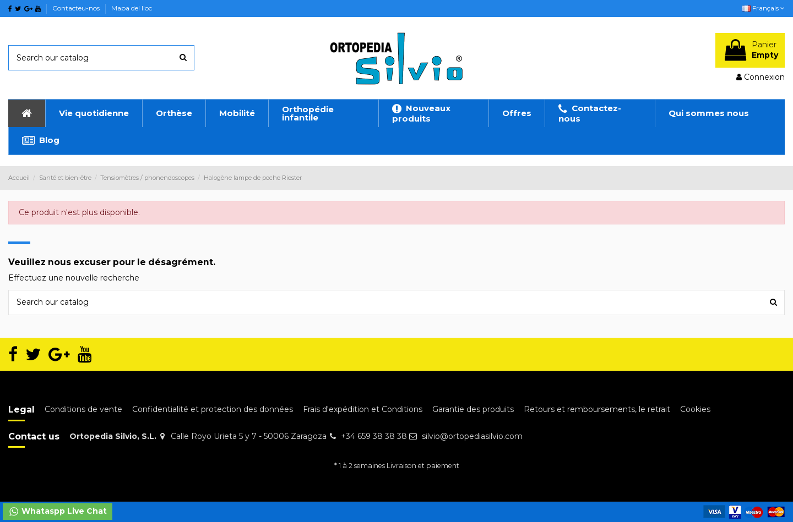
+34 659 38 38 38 (374, 436)
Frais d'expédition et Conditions (362, 409)
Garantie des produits (473, 409)
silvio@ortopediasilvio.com (472, 436)
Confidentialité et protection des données (212, 409)
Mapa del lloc (131, 8)
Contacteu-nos (76, 8)
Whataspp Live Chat (57, 511)
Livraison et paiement (423, 465)
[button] (93, 113)
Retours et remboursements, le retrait (597, 409)
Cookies (695, 409)
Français (763, 8)
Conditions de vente (83, 409)
